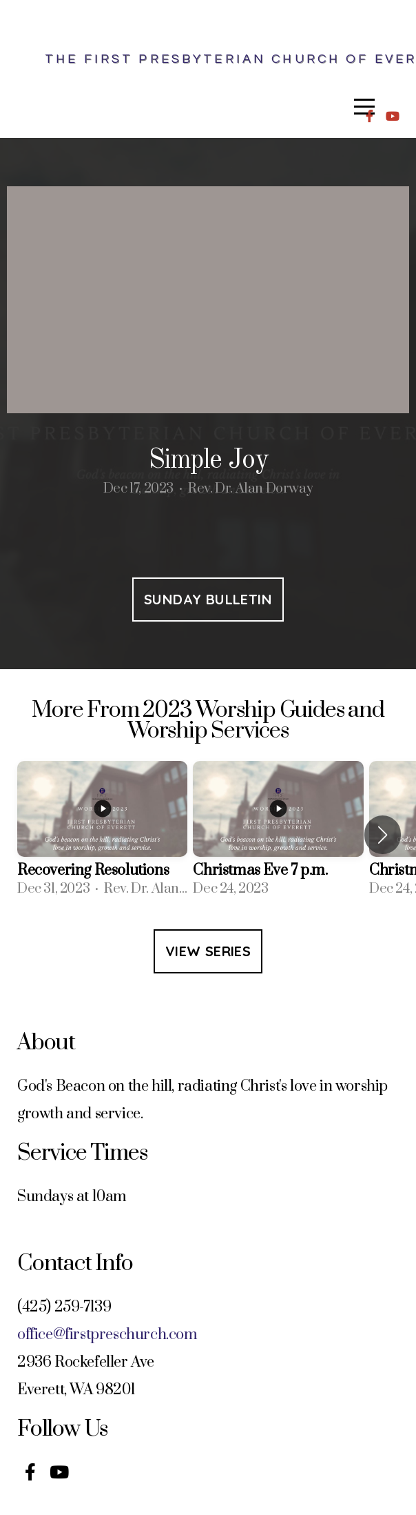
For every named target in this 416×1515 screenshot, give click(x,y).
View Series (208, 951)
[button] (382, 835)
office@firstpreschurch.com (107, 1334)
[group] (102, 835)
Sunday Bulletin (208, 599)
